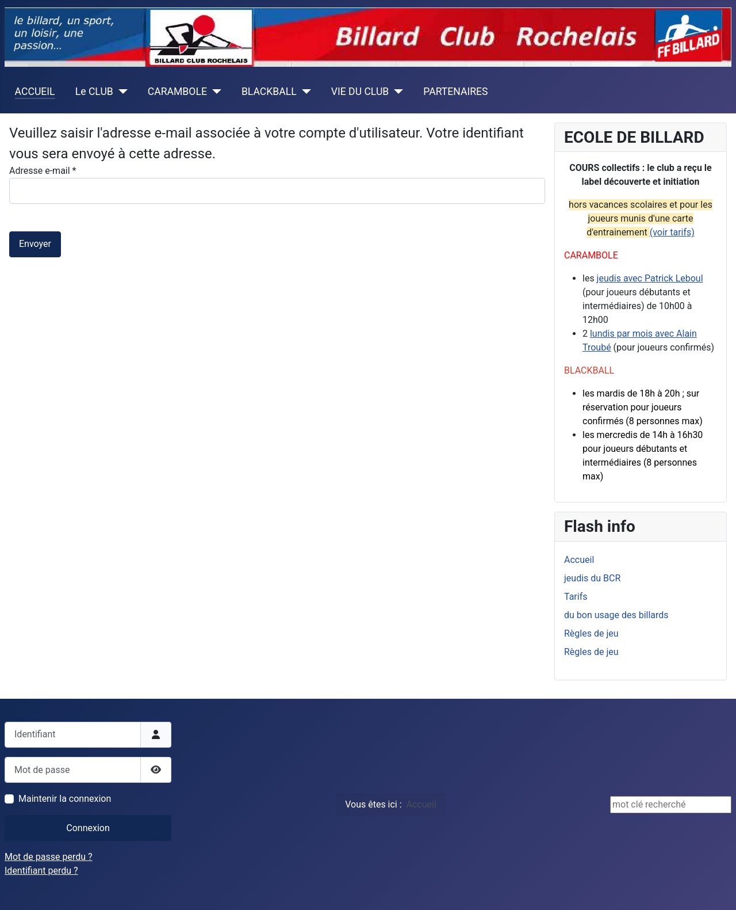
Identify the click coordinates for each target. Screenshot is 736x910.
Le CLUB (94, 91)
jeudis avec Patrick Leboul (650, 278)
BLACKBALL (269, 91)
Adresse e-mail (42, 170)
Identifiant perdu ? (41, 870)
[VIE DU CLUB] (396, 91)
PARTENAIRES (455, 91)
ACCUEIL (35, 91)
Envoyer (35, 243)
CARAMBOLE (177, 91)
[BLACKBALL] (304, 91)
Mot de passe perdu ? (49, 856)
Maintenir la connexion (64, 798)
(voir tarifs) (672, 232)
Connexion (87, 828)
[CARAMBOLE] (214, 91)
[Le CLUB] (120, 91)
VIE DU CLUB (360, 91)
